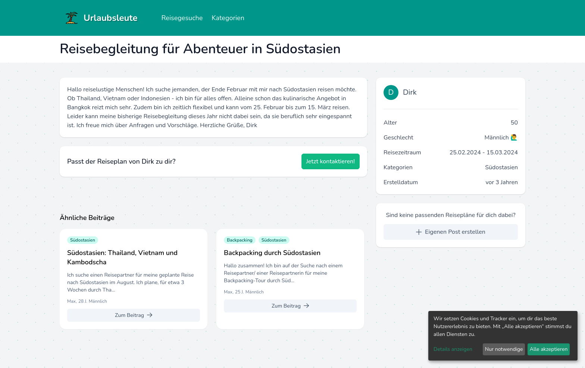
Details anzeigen (453, 349)
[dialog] (503, 336)
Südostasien (501, 167)
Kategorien (228, 17)
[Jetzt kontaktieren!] (330, 161)
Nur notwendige (504, 349)
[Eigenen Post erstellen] (451, 232)
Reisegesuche (182, 17)
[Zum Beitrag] (133, 315)
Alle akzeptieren (549, 349)
